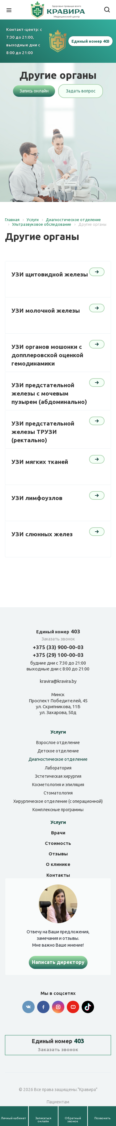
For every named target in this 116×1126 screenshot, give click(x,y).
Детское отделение (58, 750)
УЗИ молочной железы (45, 310)
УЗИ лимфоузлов (36, 497)
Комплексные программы (58, 809)
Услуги (58, 731)
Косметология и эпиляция (58, 784)
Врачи (58, 832)
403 (58, 631)
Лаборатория (58, 767)
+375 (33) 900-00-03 (58, 647)
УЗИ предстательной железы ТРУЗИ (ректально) (42, 431)
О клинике (58, 864)
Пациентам (58, 1101)
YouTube (73, 1007)
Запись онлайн (34, 90)
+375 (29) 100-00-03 (58, 655)
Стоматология (58, 792)
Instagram (58, 1007)
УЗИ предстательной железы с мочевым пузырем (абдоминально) (49, 393)
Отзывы (58, 853)
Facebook (43, 1007)
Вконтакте (28, 1007)
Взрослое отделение (58, 742)
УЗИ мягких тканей (39, 461)
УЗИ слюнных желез (42, 534)
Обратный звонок (73, 1119)
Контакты (58, 875)
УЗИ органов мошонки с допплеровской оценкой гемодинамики (47, 354)
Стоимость (58, 843)
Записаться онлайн (43, 1119)
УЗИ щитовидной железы (49, 274)
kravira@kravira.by (58, 681)
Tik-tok (88, 1007)
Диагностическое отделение (58, 759)
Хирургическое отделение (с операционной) (58, 801)
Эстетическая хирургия (58, 776)
